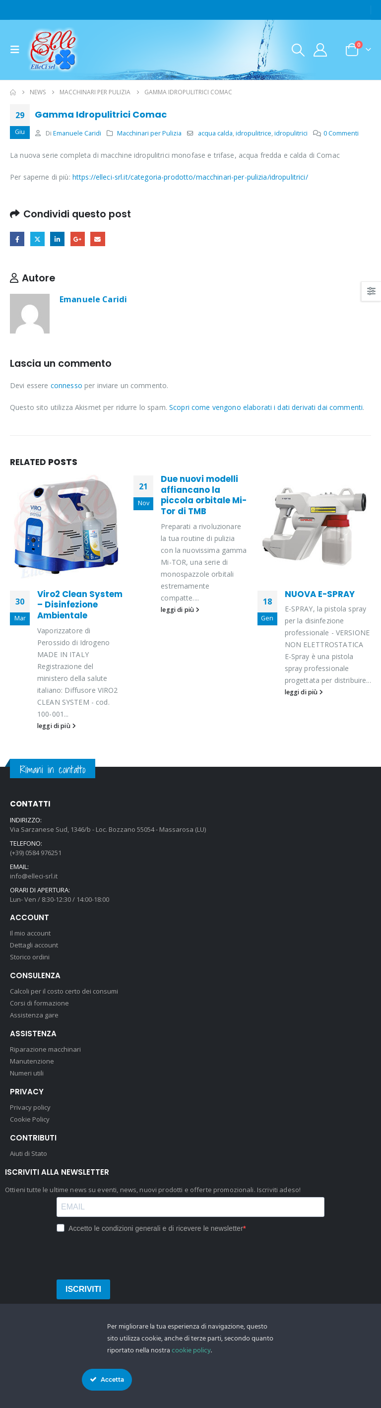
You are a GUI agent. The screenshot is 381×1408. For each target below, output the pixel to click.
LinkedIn (57, 239)
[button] (18, 49)
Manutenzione (32, 1061)
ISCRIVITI (83, 1289)
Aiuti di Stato (28, 1153)
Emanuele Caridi (77, 133)
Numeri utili (27, 1073)
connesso (66, 385)
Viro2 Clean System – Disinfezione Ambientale (80, 605)
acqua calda (215, 133)
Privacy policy (30, 1107)
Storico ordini (30, 956)
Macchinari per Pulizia (149, 133)
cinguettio (37, 239)
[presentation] (132, 1254)
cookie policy (191, 1350)
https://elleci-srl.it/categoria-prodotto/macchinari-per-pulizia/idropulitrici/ (190, 177)
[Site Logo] (53, 49)
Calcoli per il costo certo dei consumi (64, 991)
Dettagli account (34, 944)
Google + (77, 239)
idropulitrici (291, 133)
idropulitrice (253, 133)
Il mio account (30, 933)
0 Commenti (341, 133)
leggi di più (56, 726)
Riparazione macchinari (45, 1049)
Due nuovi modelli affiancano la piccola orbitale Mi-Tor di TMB (204, 495)
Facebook (17, 239)
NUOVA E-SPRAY (320, 594)
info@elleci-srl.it (34, 876)
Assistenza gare (34, 1014)
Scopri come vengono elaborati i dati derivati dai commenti (266, 407)
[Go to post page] (67, 526)
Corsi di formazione (39, 1003)
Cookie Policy (30, 1119)
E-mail (97, 239)
